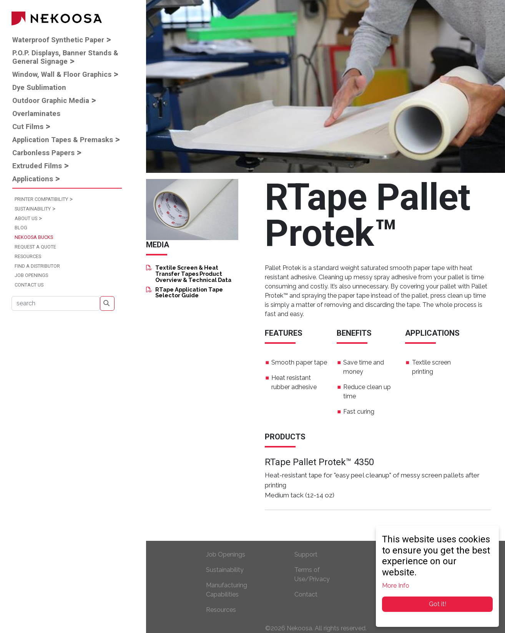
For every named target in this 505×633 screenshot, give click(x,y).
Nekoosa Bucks (34, 237)
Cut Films (27, 127)
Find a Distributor (37, 266)
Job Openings (31, 275)
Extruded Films (37, 166)
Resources (28, 256)
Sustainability (33, 209)
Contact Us (29, 285)
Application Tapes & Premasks (62, 140)
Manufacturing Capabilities (226, 590)
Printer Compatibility (41, 199)
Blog (21, 227)
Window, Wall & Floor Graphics (61, 74)
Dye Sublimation (39, 87)
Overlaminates (36, 113)
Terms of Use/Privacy (312, 574)
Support (305, 554)
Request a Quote (35, 247)
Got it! (437, 604)
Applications (32, 179)
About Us (26, 218)
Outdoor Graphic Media (50, 100)
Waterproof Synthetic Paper (58, 40)
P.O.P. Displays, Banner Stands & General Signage (65, 57)
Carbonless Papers (43, 153)
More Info (395, 585)
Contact (305, 594)
